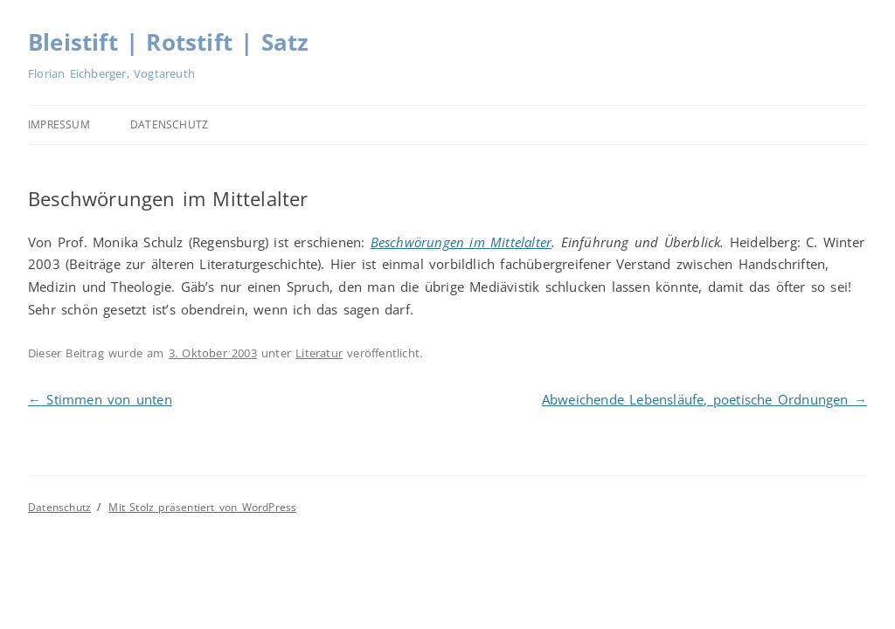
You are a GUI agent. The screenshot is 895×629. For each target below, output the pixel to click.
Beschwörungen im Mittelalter (461, 242)
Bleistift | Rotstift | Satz (168, 42)
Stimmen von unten (100, 399)
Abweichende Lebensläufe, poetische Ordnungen (704, 399)
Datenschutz (169, 124)
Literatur (319, 353)
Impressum (59, 124)
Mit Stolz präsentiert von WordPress (202, 507)
